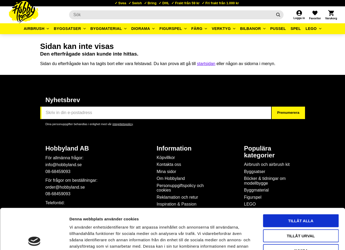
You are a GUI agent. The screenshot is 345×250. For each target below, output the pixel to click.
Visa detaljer (287, 239)
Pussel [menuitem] (278, 28)
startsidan (206, 63)
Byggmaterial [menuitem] (106, 28)
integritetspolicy (123, 124)
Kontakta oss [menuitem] (169, 164)
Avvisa (301, 210)
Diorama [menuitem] (140, 28)
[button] (315, 14)
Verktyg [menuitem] (221, 28)
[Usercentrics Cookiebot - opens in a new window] (34, 240)
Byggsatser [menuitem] (67, 28)
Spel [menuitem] (296, 28)
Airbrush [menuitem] (34, 28)
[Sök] (278, 14)
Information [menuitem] (174, 148)
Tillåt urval (301, 195)
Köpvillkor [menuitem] (166, 157)
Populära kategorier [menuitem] (259, 152)
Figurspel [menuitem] (170, 28)
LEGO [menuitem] (311, 28)
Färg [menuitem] (196, 28)
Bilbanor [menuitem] (250, 28)
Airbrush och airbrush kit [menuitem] (267, 164)
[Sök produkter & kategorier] (171, 14)
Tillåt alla (300, 180)
